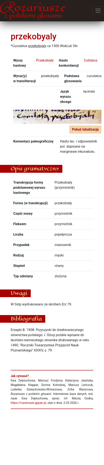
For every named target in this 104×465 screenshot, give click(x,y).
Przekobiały (45, 60)
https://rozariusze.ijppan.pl (28, 403)
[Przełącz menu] (98, 10)
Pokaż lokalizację (85, 129)
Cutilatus (90, 60)
